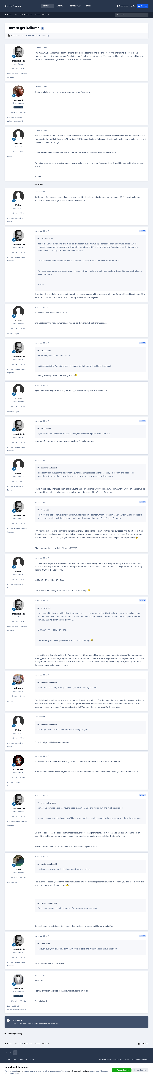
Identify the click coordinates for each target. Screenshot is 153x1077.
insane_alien (18, 769)
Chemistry (45, 35)
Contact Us (23, 1059)
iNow (18, 869)
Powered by (136, 1059)
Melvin (18, 205)
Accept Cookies (121, 1070)
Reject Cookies (140, 1070)
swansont (18, 100)
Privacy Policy (11, 1059)
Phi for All (18, 988)
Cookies (32, 1059)
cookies (20, 1071)
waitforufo (18, 688)
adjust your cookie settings (78, 1071)
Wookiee (18, 143)
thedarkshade (16, 35)
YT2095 (18, 320)
